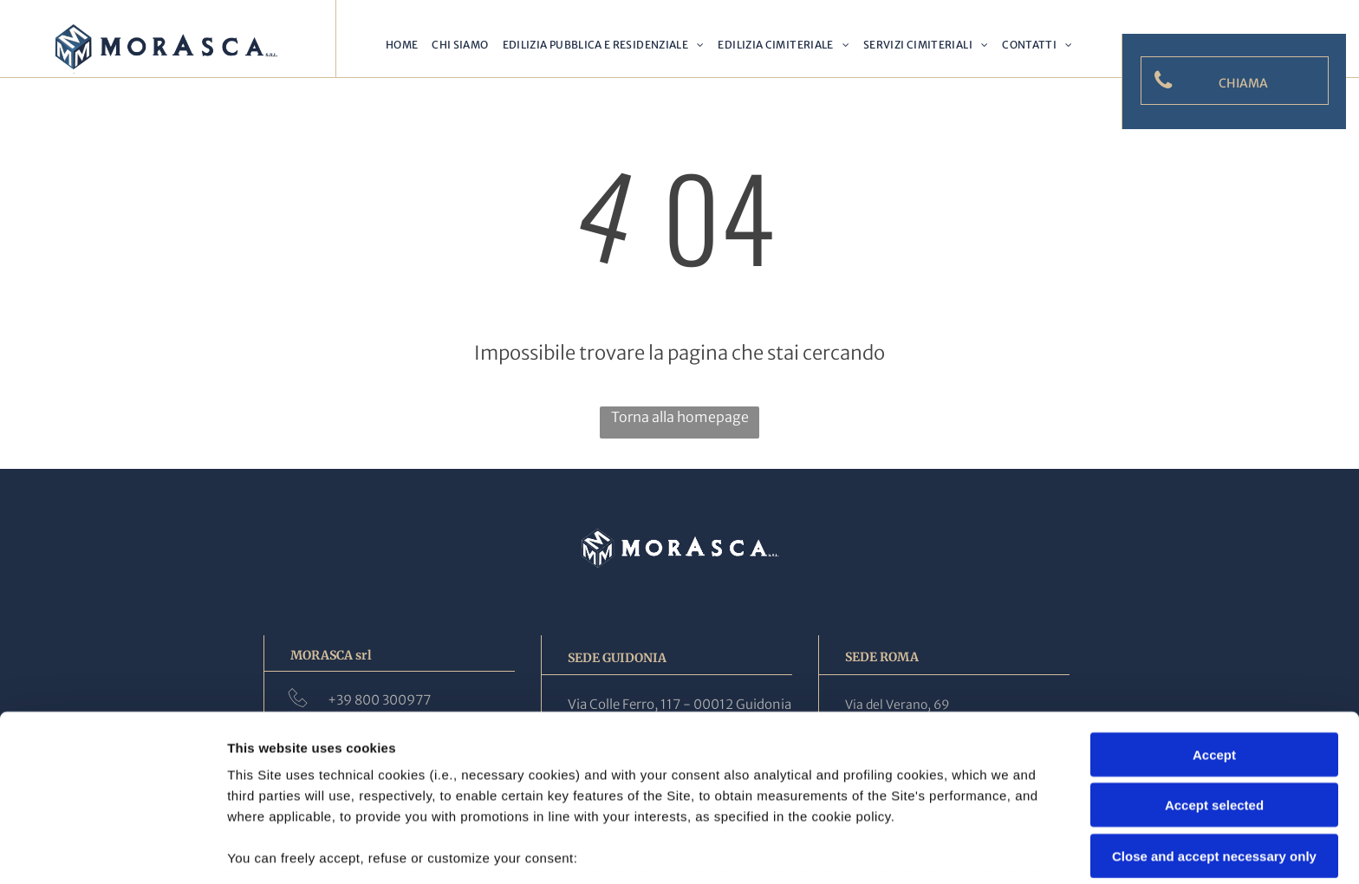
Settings (881, 849)
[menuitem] (402, 45)
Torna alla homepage (680, 417)
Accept (1214, 630)
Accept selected (1214, 680)
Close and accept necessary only (1214, 732)
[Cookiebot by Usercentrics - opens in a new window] (112, 850)
